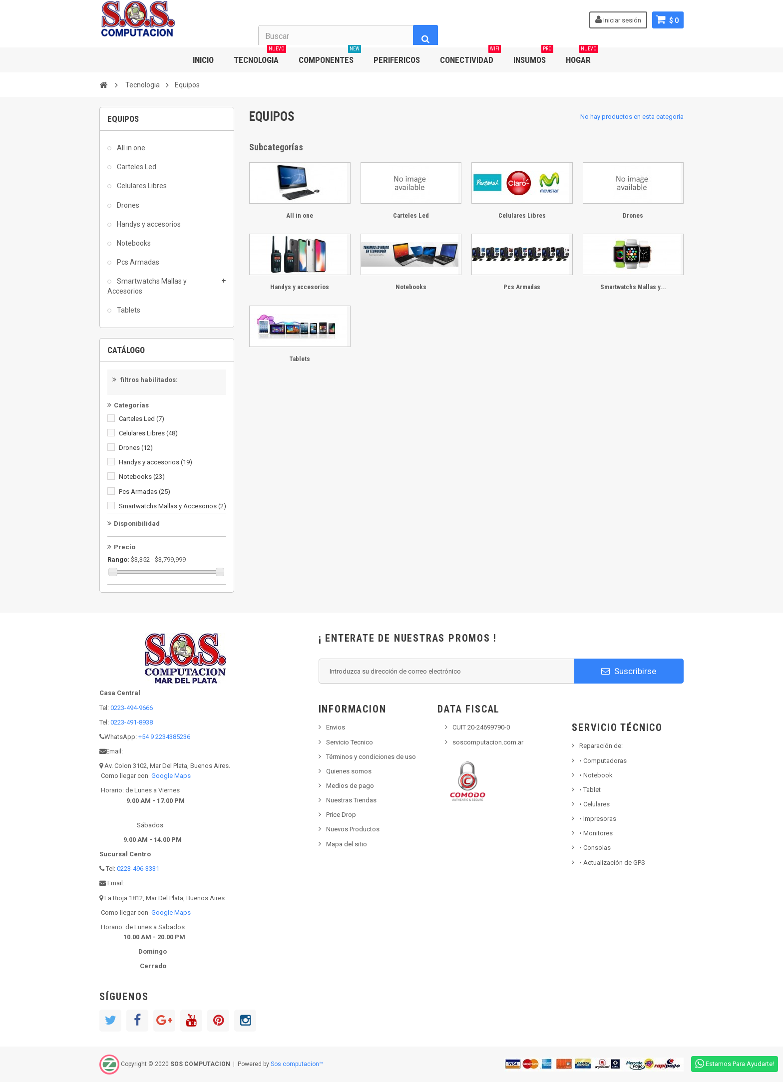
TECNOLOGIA (260, 56)
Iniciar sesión (618, 19)
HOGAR (582, 56)
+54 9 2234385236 (164, 736)
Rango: (118, 559)
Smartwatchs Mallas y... (633, 287)
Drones (127, 205)
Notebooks (133, 243)
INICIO (203, 60)
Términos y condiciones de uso (371, 756)
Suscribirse (628, 671)
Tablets (127, 310)
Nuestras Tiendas (351, 800)
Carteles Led (135, 167)
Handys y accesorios (148, 224)
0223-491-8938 (131, 722)
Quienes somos (349, 771)
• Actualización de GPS (612, 862)
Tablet (590, 789)
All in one (130, 148)
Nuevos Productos (353, 829)
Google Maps (171, 775)
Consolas (595, 847)
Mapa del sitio (346, 844)
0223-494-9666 (131, 708)
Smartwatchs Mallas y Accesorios (147, 286)
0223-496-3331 (138, 868)
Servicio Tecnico (349, 742)
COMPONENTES (330, 56)
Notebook (596, 775)
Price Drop (341, 814)
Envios (335, 727)
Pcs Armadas (137, 262)
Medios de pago (350, 785)
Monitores (596, 833)
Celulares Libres (141, 186)
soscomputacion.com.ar (487, 742)
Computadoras (603, 760)
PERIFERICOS (397, 60)
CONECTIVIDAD (470, 56)
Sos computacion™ (297, 1064)
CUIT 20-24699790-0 (481, 727)
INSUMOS (533, 56)
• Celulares (594, 804)
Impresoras (597, 818)
